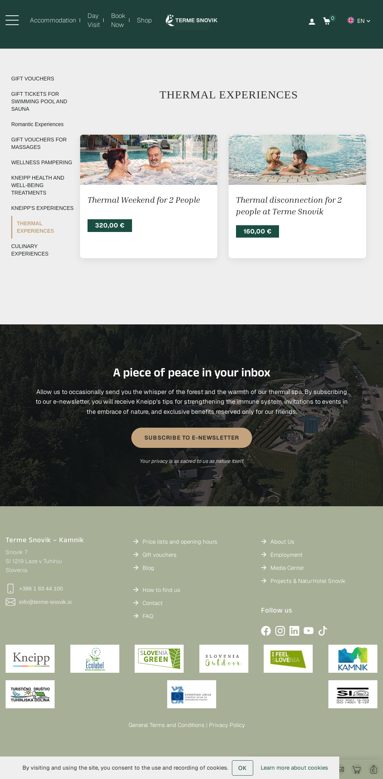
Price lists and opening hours (180, 541)
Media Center (287, 567)
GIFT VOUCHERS (32, 79)
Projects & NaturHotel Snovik (308, 580)
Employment (286, 554)
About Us (282, 541)
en (361, 20)
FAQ (148, 616)
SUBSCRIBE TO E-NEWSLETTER (191, 437)
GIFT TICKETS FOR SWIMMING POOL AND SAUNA (39, 101)
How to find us (161, 589)
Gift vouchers (160, 554)
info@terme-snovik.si (38, 602)
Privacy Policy (227, 724)
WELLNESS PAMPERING (41, 162)
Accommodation (53, 20)
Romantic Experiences (37, 124)
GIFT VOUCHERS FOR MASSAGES (39, 143)
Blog (148, 567)
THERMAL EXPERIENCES (35, 227)
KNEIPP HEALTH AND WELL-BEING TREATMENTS (37, 185)
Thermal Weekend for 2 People (144, 200)
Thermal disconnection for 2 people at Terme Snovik (289, 205)
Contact (153, 603)
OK (242, 768)
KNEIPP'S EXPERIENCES (42, 208)
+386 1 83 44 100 (34, 588)
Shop (144, 20)
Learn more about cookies (294, 767)
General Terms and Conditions (167, 724)
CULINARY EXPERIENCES (30, 250)
